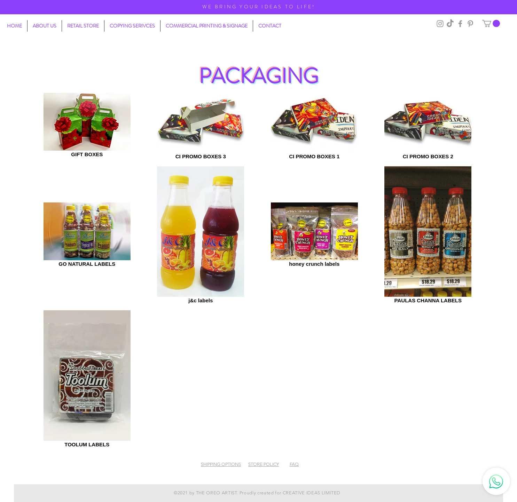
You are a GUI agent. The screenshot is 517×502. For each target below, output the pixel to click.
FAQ (294, 464)
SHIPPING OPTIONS (221, 464)
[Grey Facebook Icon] (460, 23)
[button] (491, 23)
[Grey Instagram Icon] (440, 23)
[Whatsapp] (496, 481)
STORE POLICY (263, 464)
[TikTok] (450, 23)
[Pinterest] (470, 23)
